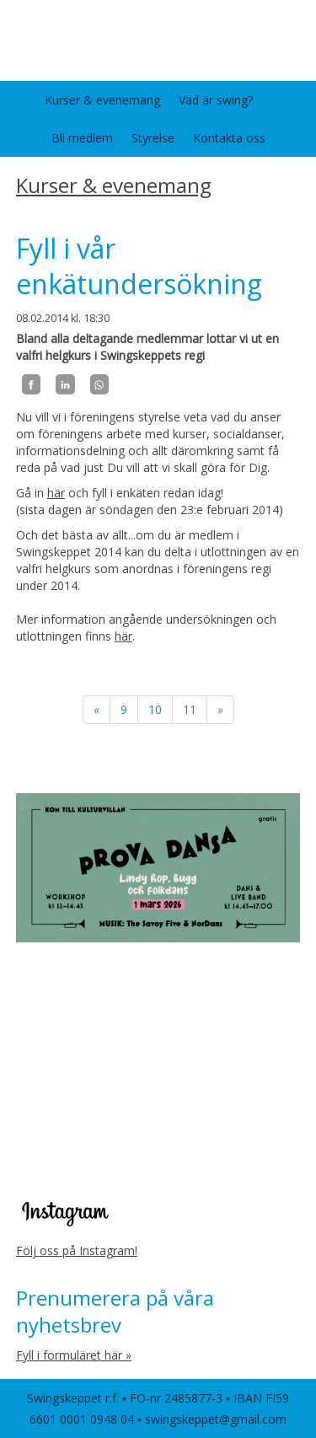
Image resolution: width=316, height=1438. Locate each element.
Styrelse (152, 138)
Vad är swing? (216, 100)
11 (189, 709)
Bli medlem (82, 138)
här (56, 493)
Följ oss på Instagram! (76, 1250)
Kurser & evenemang (102, 100)
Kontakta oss (229, 138)
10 (155, 709)
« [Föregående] (96, 709)
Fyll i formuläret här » (73, 1355)
